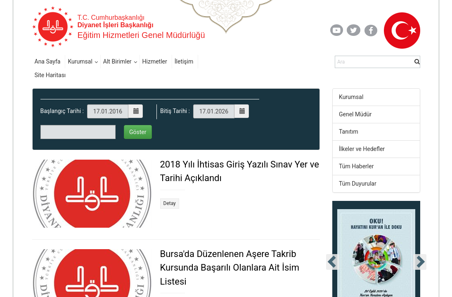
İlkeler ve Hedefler (362, 149)
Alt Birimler (117, 61)
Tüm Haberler (356, 166)
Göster (138, 132)
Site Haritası (50, 75)
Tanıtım (348, 131)
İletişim (184, 61)
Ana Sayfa (48, 61)
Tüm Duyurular (357, 183)
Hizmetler (154, 61)
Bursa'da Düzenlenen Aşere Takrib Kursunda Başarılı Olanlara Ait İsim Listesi (229, 268)
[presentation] (332, 262)
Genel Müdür (355, 114)
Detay (169, 203)
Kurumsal (80, 61)
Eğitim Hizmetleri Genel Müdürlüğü (141, 35)
